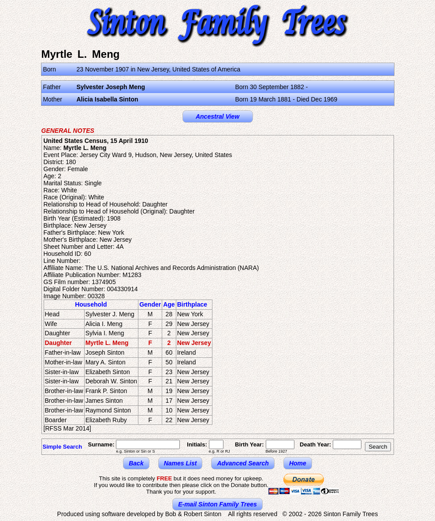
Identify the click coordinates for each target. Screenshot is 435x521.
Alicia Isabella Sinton (107, 99)
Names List (180, 463)
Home (297, 463)
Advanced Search (243, 463)
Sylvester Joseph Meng (111, 86)
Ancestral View (217, 116)
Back (136, 463)
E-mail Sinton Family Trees (217, 504)
